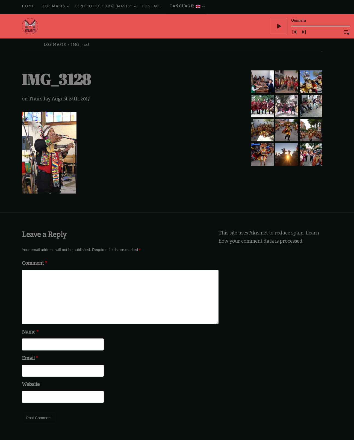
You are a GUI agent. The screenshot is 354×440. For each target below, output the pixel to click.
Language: (188, 7)
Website (31, 385)
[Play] (279, 26)
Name (30, 332)
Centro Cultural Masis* (106, 7)
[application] (310, 26)
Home (28, 6)
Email (30, 358)
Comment (34, 263)
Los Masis (57, 7)
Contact (152, 6)
